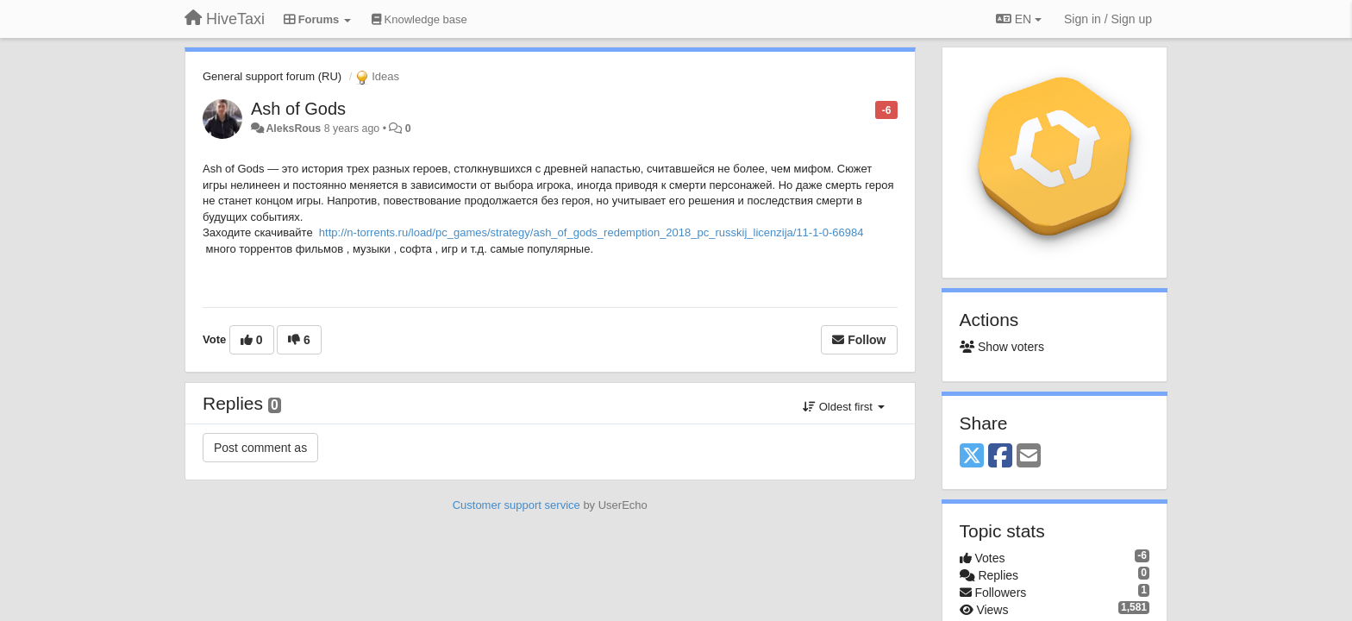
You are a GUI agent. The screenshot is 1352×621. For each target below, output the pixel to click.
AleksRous (293, 128)
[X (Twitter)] (972, 457)
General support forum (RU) (272, 76)
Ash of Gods (298, 108)
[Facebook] (1000, 457)
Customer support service (516, 505)
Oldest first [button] (843, 406)
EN (1019, 19)
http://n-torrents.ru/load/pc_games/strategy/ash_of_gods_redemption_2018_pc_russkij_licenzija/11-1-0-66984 (591, 232)
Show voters (1002, 347)
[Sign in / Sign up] (1108, 19)
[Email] (1029, 457)
